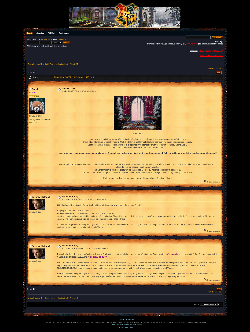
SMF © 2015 (124, 325)
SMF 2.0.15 (114, 325)
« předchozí (212, 69)
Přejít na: (197, 304)
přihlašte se (48, 39)
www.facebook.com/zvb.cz (211, 56)
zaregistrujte (62, 39)
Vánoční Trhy (68, 89)
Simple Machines (136, 325)
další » (220, 69)
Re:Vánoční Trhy (70, 196)
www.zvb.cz (192, 44)
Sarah (35, 89)
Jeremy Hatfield (41, 197)
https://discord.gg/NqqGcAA (211, 51)
